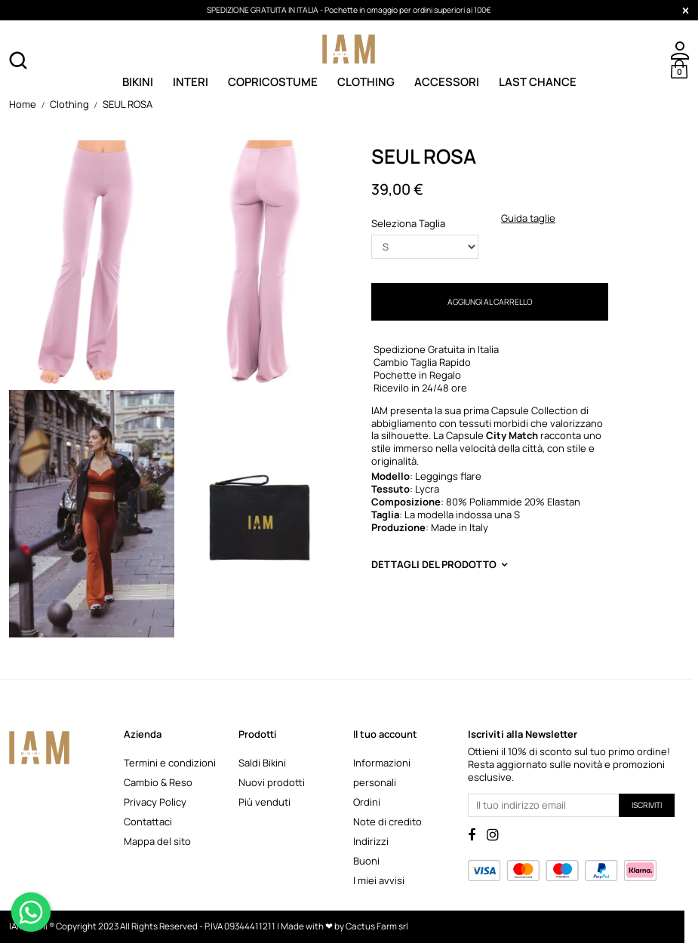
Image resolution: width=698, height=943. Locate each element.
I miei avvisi (378, 880)
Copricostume (273, 81)
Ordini (366, 802)
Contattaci (148, 821)
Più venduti (264, 802)
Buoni (366, 861)
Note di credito (387, 821)
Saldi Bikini (262, 762)
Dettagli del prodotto (434, 564)
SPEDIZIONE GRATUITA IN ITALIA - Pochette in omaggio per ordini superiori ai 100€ (349, 10)
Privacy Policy (155, 802)
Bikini (137, 81)
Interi (190, 81)
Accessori (446, 81)
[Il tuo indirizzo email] (544, 805)
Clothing (366, 81)
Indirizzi (371, 841)
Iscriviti (647, 805)
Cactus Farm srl (377, 926)
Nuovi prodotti (271, 782)
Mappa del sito (157, 841)
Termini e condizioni (170, 762)
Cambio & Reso (158, 782)
